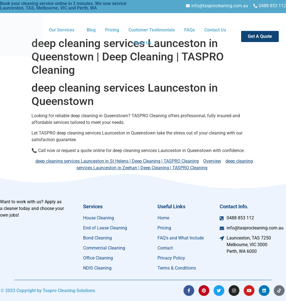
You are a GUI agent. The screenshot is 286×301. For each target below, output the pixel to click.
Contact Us (215, 30)
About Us (142, 42)
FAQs (189, 30)
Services (93, 206)
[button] (63, 30)
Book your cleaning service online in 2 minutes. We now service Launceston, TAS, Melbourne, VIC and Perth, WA (63, 6)
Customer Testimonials (152, 30)
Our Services (61, 30)
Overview (212, 161)
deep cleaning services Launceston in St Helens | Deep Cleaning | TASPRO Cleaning (117, 161)
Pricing (112, 30)
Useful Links (171, 206)
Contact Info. (234, 206)
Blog (91, 30)
